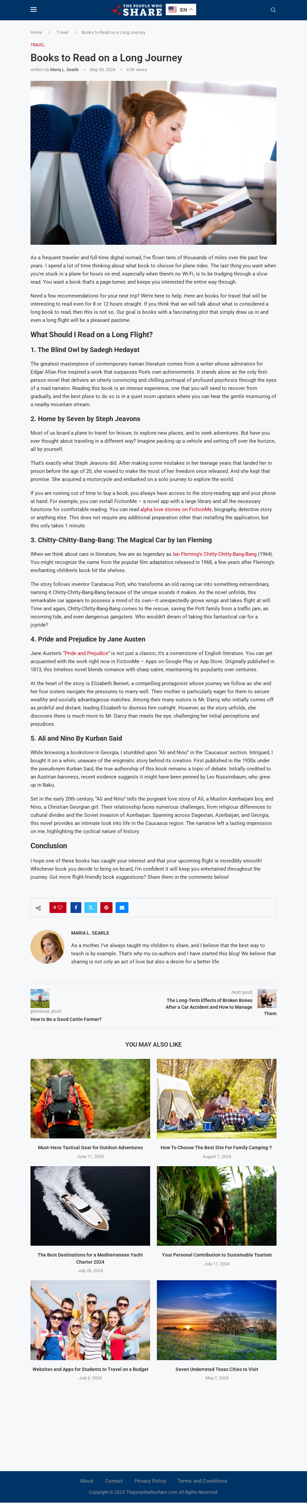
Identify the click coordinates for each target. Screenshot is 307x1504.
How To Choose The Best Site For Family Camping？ (217, 1147)
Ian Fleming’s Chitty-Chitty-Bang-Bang (215, 554)
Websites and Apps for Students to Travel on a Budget (90, 1369)
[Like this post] (60, 907)
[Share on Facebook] (75, 907)
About (87, 1481)
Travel (62, 32)
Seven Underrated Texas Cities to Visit (217, 1369)
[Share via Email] (122, 907)
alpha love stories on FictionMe (175, 509)
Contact (114, 1481)
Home (36, 32)
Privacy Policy (150, 1481)
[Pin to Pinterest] (106, 907)
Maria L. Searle (64, 69)
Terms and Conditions (202, 1481)
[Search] (273, 10)
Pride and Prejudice (86, 653)
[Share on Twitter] (90, 907)
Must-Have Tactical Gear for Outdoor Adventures (90, 1147)
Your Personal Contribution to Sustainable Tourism (217, 1255)
